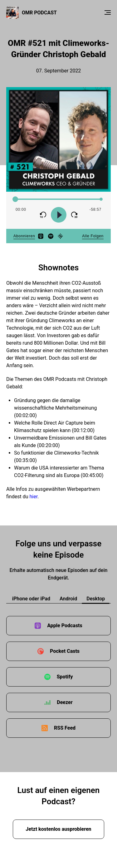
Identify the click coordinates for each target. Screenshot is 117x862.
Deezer (64, 702)
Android (68, 599)
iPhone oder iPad (31, 599)
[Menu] (108, 12)
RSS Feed (65, 728)
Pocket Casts (65, 651)
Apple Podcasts (64, 625)
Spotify (65, 677)
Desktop (95, 599)
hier (33, 497)
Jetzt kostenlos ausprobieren (58, 829)
